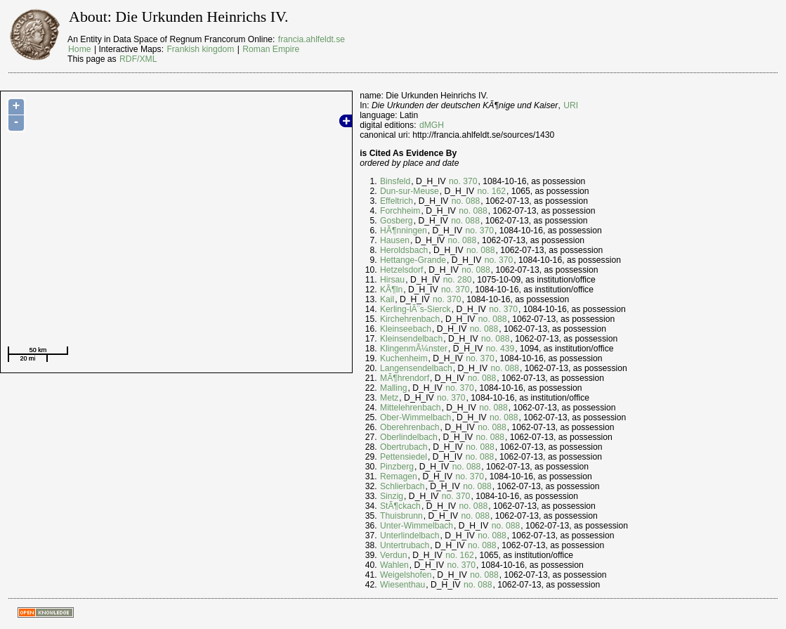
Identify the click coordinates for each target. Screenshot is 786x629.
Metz (389, 398)
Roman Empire (270, 49)
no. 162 (491, 191)
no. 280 (457, 280)
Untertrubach (404, 545)
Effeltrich (396, 201)
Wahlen (394, 565)
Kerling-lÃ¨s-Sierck (415, 309)
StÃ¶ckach (400, 506)
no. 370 (463, 181)
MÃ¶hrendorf (404, 378)
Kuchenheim (404, 358)
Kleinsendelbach (411, 339)
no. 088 (466, 201)
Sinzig (391, 496)
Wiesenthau (402, 585)
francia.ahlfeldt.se (311, 39)
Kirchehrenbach (410, 319)
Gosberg (396, 221)
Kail (387, 299)
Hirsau (392, 280)
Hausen (395, 240)
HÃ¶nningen (403, 230)
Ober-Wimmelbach (415, 417)
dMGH (431, 125)
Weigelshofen (405, 575)
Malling (393, 388)
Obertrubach (404, 447)
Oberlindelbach (409, 437)
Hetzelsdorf (401, 270)
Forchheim (400, 211)
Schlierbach (402, 486)
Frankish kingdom (200, 49)
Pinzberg (397, 467)
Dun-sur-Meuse (409, 191)
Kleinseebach (405, 329)
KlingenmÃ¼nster (413, 349)
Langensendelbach (416, 368)
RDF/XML (138, 59)
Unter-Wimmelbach (416, 526)
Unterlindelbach (409, 535)
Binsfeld (395, 181)
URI (570, 105)
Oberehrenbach (409, 427)
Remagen (398, 476)
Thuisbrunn (401, 516)
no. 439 (500, 349)
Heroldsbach (404, 250)
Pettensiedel (403, 457)
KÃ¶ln (391, 289)
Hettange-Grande (413, 260)
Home (79, 49)
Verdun (393, 555)
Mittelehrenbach (410, 408)
